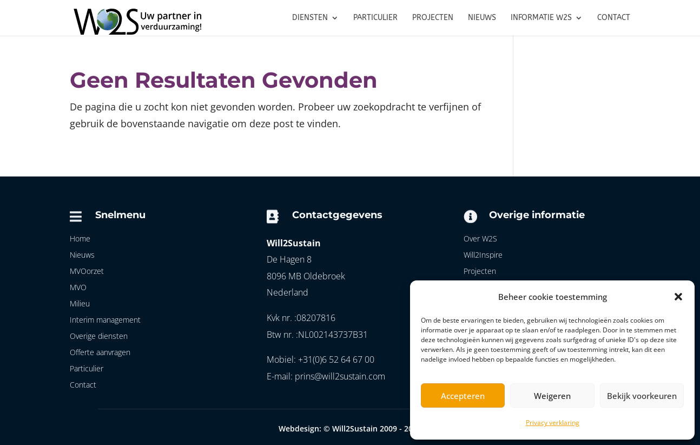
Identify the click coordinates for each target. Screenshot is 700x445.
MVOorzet (87, 271)
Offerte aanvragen (100, 353)
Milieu (80, 304)
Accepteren (463, 395)
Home (80, 239)
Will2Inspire (483, 255)
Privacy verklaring (552, 422)
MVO (78, 288)
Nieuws (82, 255)
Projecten (480, 271)
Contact (83, 385)
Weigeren (552, 395)
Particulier (86, 369)
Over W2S (480, 239)
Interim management (105, 320)
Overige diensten (99, 336)
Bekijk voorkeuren (642, 395)
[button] (678, 296)
